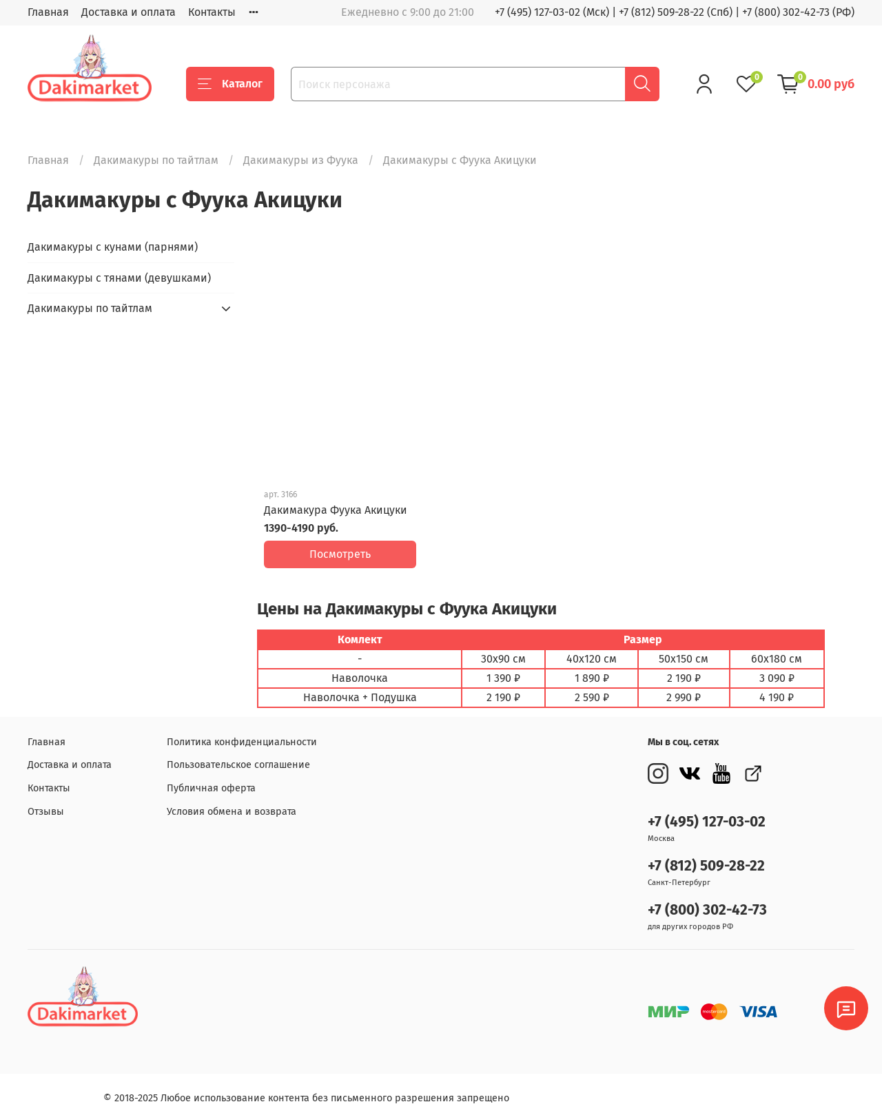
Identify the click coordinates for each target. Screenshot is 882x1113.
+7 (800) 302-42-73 (707, 899)
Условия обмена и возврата (231, 801)
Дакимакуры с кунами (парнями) (113, 246)
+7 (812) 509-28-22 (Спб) (675, 12)
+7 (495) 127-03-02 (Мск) (552, 12)
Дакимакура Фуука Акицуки (335, 510)
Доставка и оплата (128, 12)
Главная (48, 12)
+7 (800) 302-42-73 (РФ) (798, 12)
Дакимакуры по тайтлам (156, 160)
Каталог (230, 84)
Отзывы (46, 801)
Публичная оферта (211, 778)
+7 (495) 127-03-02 (707, 811)
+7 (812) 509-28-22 (706, 855)
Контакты (212, 12)
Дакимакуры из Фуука (300, 160)
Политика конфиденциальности (242, 732)
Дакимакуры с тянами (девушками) (119, 277)
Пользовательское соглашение (238, 754)
